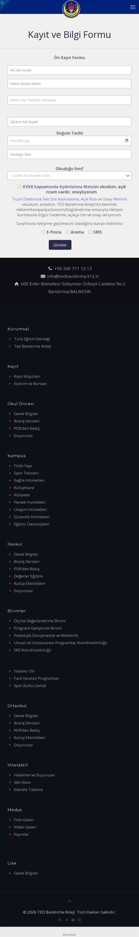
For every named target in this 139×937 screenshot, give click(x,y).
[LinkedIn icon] (73, 919)
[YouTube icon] (67, 919)
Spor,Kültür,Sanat (30, 685)
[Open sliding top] (5, 5)
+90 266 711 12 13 (73, 268)
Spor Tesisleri (26, 473)
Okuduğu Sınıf (69, 173)
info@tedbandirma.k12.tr (73, 276)
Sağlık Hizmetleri (29, 480)
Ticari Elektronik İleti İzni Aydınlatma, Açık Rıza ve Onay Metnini (69, 199)
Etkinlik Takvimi (28, 789)
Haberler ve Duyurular (34, 775)
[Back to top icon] (69, 901)
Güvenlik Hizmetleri (32, 516)
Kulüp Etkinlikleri (29, 583)
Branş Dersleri (27, 421)
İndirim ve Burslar (30, 383)
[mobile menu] (133, 7)
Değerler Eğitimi (28, 576)
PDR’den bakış (27, 428)
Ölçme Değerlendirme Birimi (40, 620)
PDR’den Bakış (27, 568)
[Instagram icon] (79, 919)
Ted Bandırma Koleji (32, 346)
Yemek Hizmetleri (30, 502)
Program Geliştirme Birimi (38, 628)
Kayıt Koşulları (27, 376)
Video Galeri (25, 827)
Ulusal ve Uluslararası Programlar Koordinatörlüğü (60, 642)
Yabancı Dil (24, 671)
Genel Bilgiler (26, 413)
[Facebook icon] (59, 919)
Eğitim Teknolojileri (31, 524)
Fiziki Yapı (23, 465)
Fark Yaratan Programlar (36, 678)
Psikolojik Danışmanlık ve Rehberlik (46, 635)
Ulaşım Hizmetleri (30, 509)
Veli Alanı (22, 782)
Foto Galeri (24, 819)
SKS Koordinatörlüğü (33, 650)
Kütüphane (24, 487)
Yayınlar (21, 834)
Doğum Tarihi (69, 138)
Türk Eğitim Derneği (32, 338)
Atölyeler (22, 494)
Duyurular (23, 435)
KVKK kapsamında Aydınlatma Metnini (61, 186)
